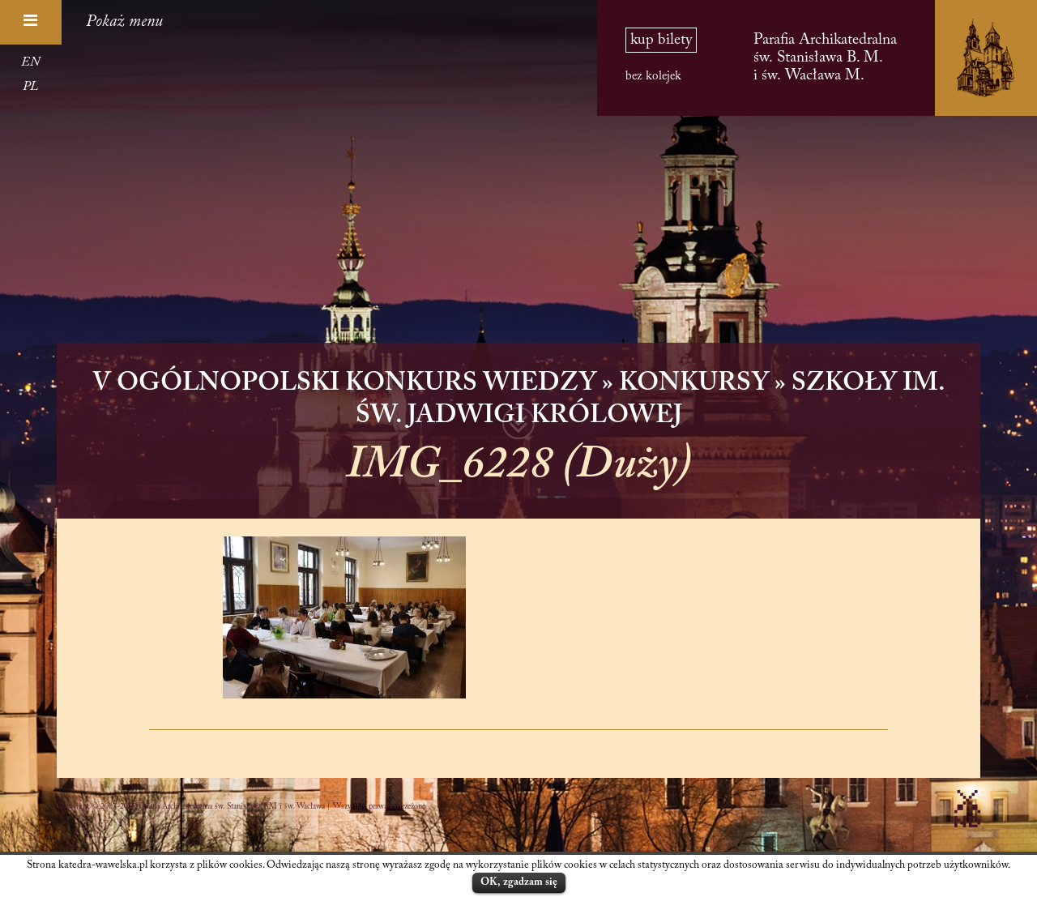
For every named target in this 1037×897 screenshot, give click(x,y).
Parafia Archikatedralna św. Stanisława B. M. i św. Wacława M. (825, 57)
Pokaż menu (124, 22)
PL (30, 86)
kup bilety (661, 40)
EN (30, 62)
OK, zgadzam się (518, 882)
